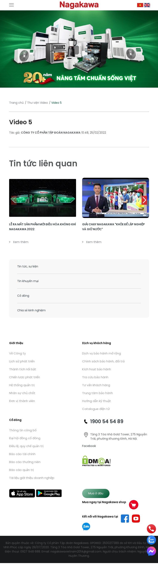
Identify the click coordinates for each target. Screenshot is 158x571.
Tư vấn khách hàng (96, 385)
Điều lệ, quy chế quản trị (26, 446)
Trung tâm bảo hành (97, 393)
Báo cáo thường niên (25, 462)
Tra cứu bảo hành (95, 377)
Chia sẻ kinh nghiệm (31, 310)
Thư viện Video (37, 103)
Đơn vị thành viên (22, 401)
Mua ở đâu (95, 493)
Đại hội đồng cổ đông (24, 438)
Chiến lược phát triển (24, 377)
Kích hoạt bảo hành (96, 369)
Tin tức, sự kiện (27, 266)
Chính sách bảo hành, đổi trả (103, 361)
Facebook (89, 446)
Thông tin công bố (23, 430)
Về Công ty (17, 353)
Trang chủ (16, 103)
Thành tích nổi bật (22, 369)
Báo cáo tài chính (22, 454)
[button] (144, 200)
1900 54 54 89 (106, 421)
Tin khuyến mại (28, 281)
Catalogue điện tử (96, 409)
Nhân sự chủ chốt (22, 393)
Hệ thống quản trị (22, 385)
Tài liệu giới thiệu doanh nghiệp (31, 478)
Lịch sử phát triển (22, 361)
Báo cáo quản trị (21, 470)
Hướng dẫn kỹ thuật (96, 401)
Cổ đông (23, 296)
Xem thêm (18, 242)
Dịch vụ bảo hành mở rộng (101, 353)
